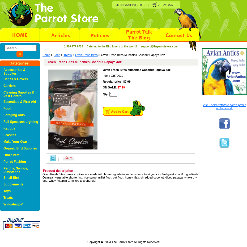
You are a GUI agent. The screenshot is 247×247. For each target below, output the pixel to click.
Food (57, 54)
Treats (67, 54)
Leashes (9, 135)
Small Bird (11, 178)
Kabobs (9, 128)
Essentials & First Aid (19, 102)
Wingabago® (13, 204)
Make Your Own (15, 142)
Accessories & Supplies (14, 71)
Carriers (9, 86)
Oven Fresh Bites (86, 54)
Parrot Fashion (14, 162)
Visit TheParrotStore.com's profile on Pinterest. (224, 106)
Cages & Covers (15, 79)
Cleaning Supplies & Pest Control (18, 94)
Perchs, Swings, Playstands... (15, 170)
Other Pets (11, 155)
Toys (7, 191)
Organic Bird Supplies (20, 148)
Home (46, 54)
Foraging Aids (14, 115)
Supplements (13, 184)
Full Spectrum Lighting (20, 122)
